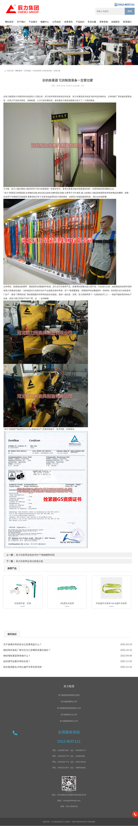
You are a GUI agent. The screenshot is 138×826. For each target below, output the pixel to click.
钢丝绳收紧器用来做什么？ (16, 655)
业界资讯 (68, 22)
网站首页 (9, 22)
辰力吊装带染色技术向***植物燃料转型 (35, 555)
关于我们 (21, 22)
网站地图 (91, 822)
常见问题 (92, 22)
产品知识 (80, 22)
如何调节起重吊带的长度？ (16, 661)
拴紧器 (44, 189)
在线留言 (115, 22)
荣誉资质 (104, 22)
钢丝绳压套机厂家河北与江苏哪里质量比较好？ (27, 650)
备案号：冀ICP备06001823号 (77, 822)
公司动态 (56, 22)
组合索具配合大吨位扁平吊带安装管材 (22, 667)
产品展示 (33, 22)
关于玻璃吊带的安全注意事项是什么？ (22, 644)
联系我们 (127, 22)
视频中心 (44, 22)
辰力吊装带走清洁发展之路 (29, 561)
